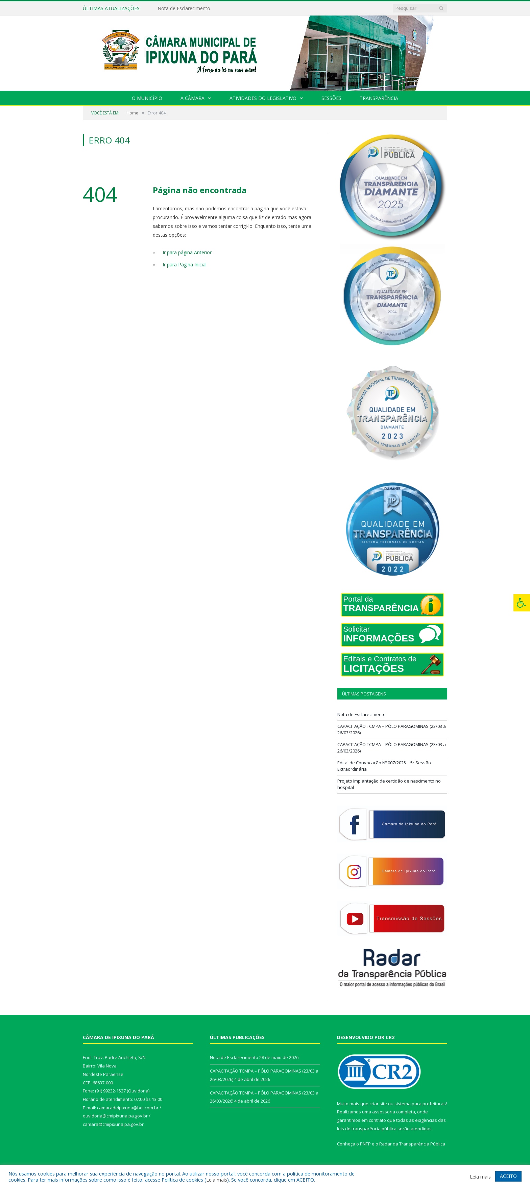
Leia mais (216, 1179)
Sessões (331, 98)
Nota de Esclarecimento (184, 8)
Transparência (379, 98)
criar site (378, 1104)
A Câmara (192, 98)
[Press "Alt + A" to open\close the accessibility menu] (521, 602)
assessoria (383, 1112)
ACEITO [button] (508, 1176)
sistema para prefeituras (420, 1104)
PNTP (365, 1144)
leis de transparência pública (366, 1129)
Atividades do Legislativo (263, 98)
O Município (147, 98)
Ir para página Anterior (187, 252)
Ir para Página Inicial (185, 264)
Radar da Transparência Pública (412, 1144)
